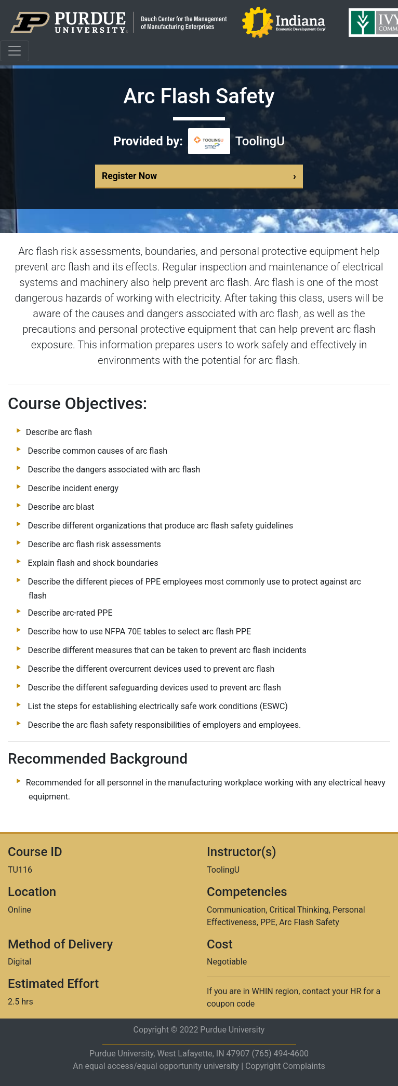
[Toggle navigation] (14, 50)
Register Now (199, 176)
